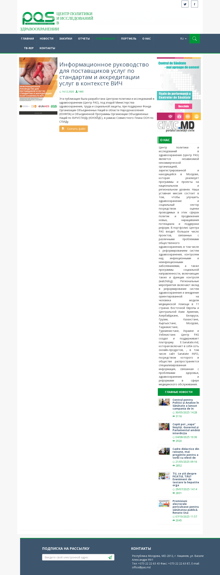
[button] (194, 38)
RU (183, 38)
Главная (27, 38)
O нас (146, 38)
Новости (46, 38)
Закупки (65, 38)
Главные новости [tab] (178, 392)
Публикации (105, 38)
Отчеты (84, 38)
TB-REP (29, 48)
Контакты (47, 48)
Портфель (128, 38)
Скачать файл (73, 128)
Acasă (38, 19)
